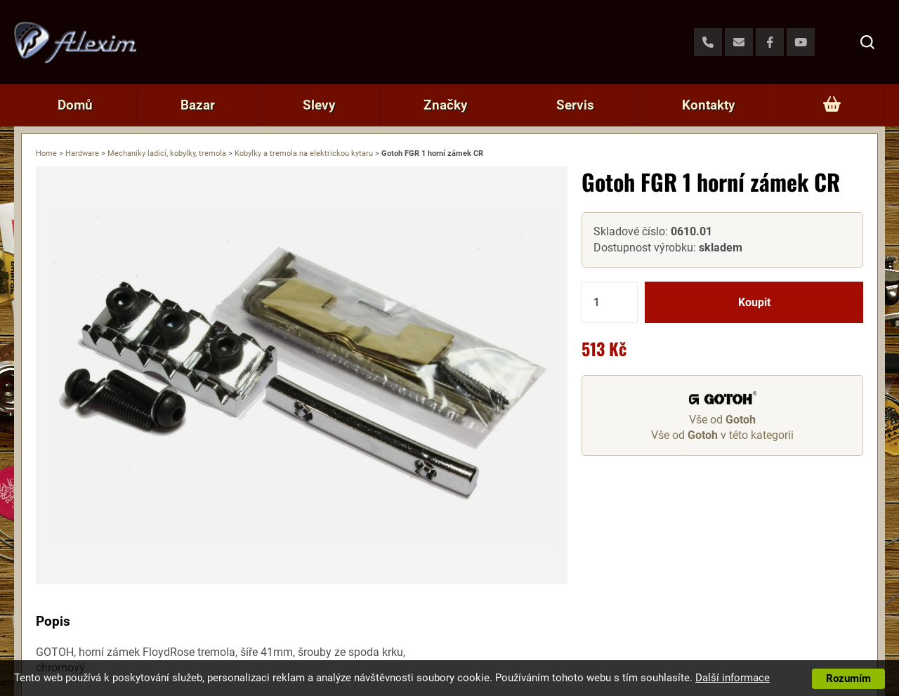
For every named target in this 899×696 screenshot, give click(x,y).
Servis (575, 105)
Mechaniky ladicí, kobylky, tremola (166, 153)
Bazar (198, 105)
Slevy (319, 105)
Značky (446, 105)
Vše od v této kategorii (722, 435)
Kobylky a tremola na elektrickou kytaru (304, 153)
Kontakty (708, 105)
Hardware (82, 153)
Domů (75, 105)
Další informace (732, 677)
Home (46, 153)
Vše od (722, 419)
